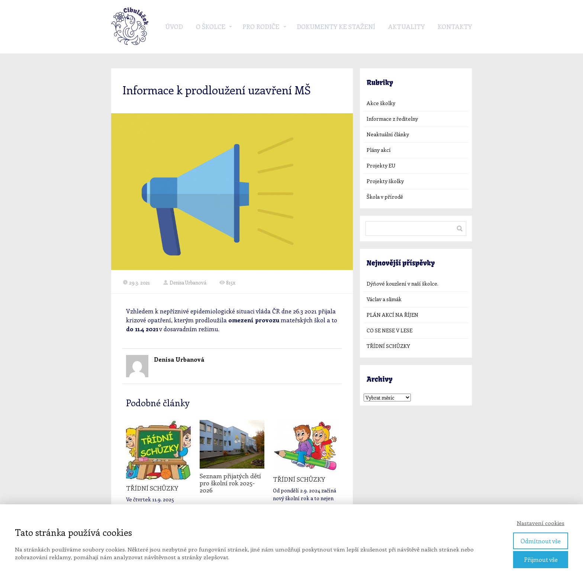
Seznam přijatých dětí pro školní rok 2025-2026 (230, 483)
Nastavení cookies (540, 523)
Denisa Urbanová (184, 282)
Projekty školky (385, 181)
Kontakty (455, 26)
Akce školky (381, 103)
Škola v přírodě (385, 196)
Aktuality (406, 26)
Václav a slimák (384, 299)
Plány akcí (379, 149)
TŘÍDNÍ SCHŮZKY (152, 488)
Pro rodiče (260, 26)
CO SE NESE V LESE (389, 330)
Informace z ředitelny (392, 118)
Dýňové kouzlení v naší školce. (402, 283)
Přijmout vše (541, 559)
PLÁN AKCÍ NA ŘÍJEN (392, 314)
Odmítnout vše (541, 541)
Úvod (174, 26)
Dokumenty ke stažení (336, 26)
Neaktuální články (388, 134)
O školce (210, 26)
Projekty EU (381, 165)
